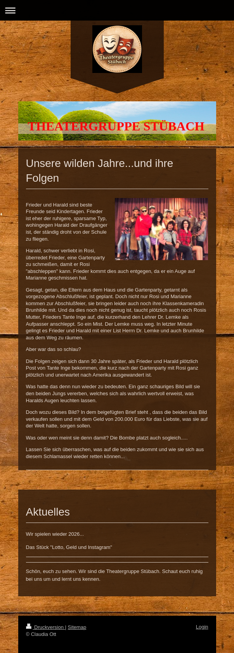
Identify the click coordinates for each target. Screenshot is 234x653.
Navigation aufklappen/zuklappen (117, 10)
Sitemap (77, 627)
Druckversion (45, 627)
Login (202, 627)
